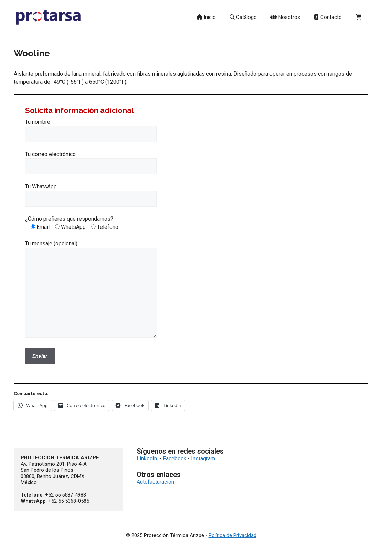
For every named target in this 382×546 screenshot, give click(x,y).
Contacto (328, 17)
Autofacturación (155, 482)
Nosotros (285, 17)
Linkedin (147, 458)
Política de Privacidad (232, 535)
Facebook (175, 458)
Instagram (203, 458)
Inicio (206, 17)
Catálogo (243, 17)
